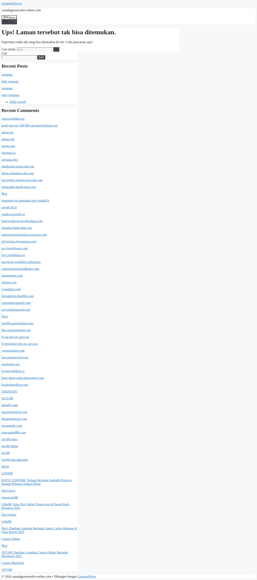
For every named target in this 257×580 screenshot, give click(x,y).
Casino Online (11, 538)
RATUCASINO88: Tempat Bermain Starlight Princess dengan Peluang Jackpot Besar (37, 482)
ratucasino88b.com (14, 432)
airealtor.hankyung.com (17, 228)
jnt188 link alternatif (15, 459)
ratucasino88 (10, 497)
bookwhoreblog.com (15, 384)
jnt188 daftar (10, 446)
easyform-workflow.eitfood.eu (21, 262)
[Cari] (56, 49)
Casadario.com (11, 289)
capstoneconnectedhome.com (20, 268)
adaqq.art (7, 132)
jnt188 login (9, 439)
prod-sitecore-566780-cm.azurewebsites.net (30, 125)
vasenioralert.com (13, 350)
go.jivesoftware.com (15, 248)
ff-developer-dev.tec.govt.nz (20, 343)
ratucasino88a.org (13, 118)
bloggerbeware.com (14, 419)
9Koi (5, 316)
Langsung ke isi (12, 3)
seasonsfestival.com (14, 412)
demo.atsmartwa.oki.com (18, 173)
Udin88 (6, 521)
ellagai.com (9, 282)
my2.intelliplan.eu (13, 255)
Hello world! (18, 102)
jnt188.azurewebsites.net (17, 323)
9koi (4, 193)
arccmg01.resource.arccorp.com (22, 180)
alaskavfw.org (10, 364)
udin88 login (10, 405)
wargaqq (7, 74)
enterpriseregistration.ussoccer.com (24, 234)
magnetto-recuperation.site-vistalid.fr (25, 200)
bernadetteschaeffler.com (18, 296)
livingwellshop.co (13, 371)
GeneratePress (87, 576)
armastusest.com (12, 275)
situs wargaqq (10, 95)
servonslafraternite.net (16, 309)
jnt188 (6, 453)
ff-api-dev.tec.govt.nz (15, 337)
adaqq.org (8, 139)
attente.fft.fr (9, 207)
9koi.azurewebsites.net (16, 330)
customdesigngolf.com (16, 303)
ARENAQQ (9, 391)
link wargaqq (10, 81)
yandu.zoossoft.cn (13, 214)
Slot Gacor (8, 490)
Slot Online (9, 514)
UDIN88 (7, 473)
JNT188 (7, 569)
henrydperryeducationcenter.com (23, 378)
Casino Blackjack (13, 563)
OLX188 (7, 398)
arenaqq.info (10, 159)
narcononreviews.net (15, 357)
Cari (4, 53)
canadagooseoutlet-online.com (21, 10)
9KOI (5, 466)
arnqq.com (8, 146)
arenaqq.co (9, 152)
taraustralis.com (12, 425)
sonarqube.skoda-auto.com (19, 187)
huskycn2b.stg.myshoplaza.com (22, 221)
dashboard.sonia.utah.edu (18, 166)
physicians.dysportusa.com (19, 241)
